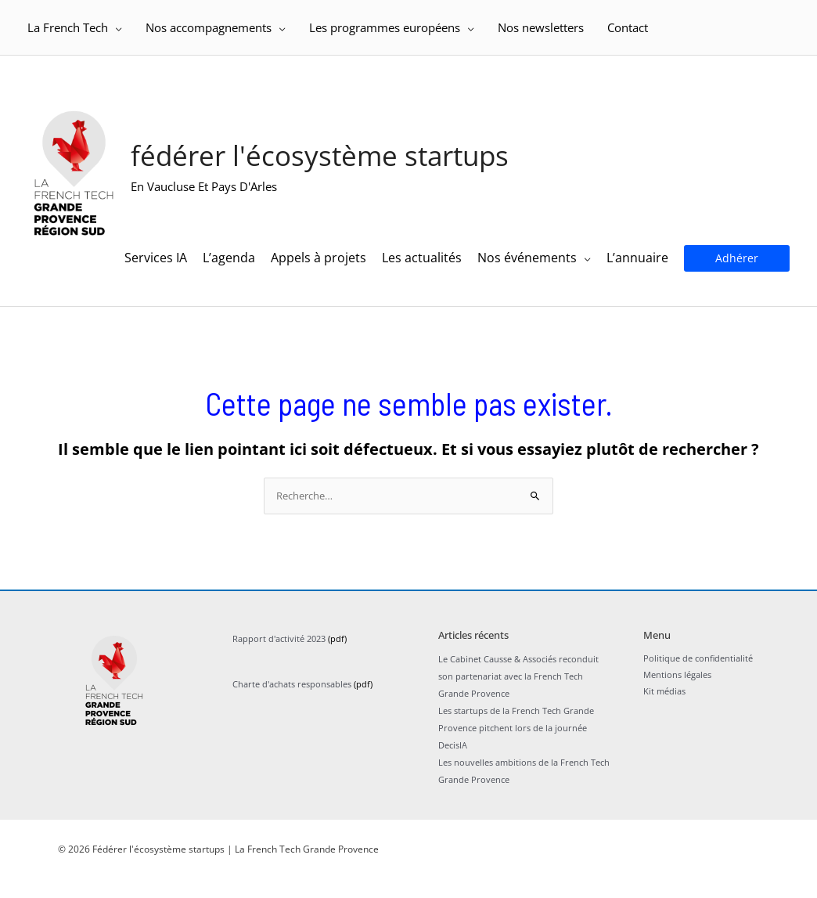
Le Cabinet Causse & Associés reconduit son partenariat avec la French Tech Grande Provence (518, 696)
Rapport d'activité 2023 (279, 659)
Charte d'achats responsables (291, 705)
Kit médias (664, 713)
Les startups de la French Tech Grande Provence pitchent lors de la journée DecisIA (516, 747)
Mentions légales (677, 697)
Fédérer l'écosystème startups (332, 164)
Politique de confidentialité (698, 680)
